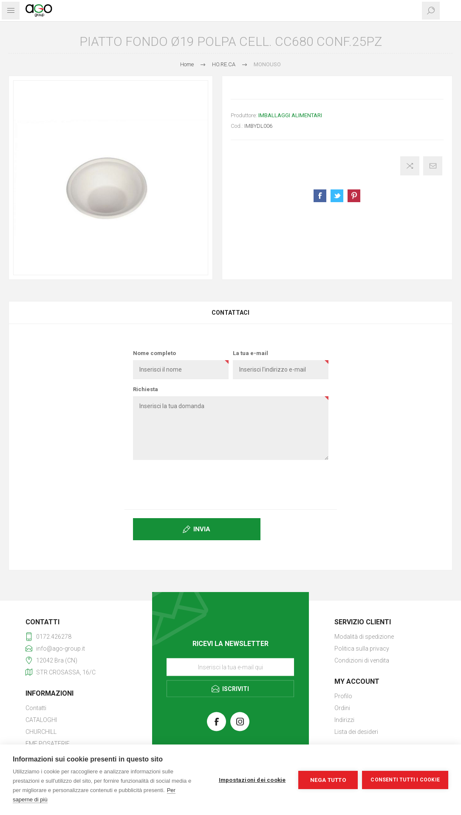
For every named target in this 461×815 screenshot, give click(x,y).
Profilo (343, 696)
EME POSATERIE (47, 743)
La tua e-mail (250, 353)
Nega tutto (328, 779)
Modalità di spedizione (364, 636)
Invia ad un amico (432, 165)
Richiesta (145, 389)
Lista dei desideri (356, 731)
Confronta (409, 165)
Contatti (35, 708)
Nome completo (154, 353)
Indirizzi (344, 719)
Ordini (342, 708)
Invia (201, 529)
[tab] (230, 312)
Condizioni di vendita (361, 660)
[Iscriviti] (230, 667)
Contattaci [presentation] (230, 312)
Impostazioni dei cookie (252, 779)
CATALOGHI (41, 719)
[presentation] (230, 482)
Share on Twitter (337, 195)
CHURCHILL (41, 731)
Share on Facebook (320, 195)
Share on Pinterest (354, 195)
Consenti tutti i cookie (405, 780)
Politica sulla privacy (361, 648)
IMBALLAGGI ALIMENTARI (290, 115)
